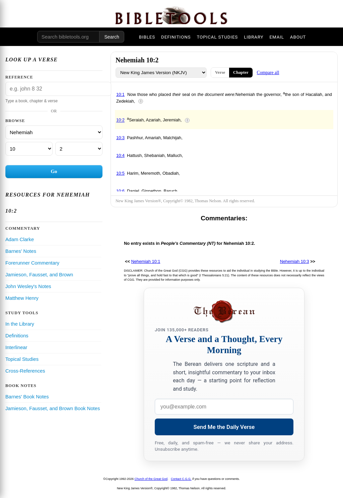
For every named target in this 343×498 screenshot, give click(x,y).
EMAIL (276, 37)
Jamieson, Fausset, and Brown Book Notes (52, 408)
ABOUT (298, 37)
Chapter (241, 72)
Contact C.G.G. (181, 479)
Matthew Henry (22, 298)
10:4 (120, 155)
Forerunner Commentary (32, 263)
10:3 (120, 137)
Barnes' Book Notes (27, 396)
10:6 (120, 190)
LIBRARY (253, 37)
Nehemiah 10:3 (294, 261)
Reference (19, 77)
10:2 (120, 120)
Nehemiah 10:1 (145, 261)
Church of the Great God (151, 479)
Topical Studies (22, 359)
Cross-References (25, 371)
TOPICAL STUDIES (217, 37)
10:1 (120, 94)
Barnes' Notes (20, 251)
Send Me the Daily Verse (224, 427)
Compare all (268, 72)
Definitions (16, 335)
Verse (220, 72)
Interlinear (16, 347)
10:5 (120, 173)
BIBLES (147, 37)
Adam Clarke (19, 239)
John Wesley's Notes (28, 286)
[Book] (53, 132)
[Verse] (78, 149)
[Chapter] (29, 149)
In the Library (19, 324)
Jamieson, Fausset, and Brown (39, 274)
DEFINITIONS (176, 37)
